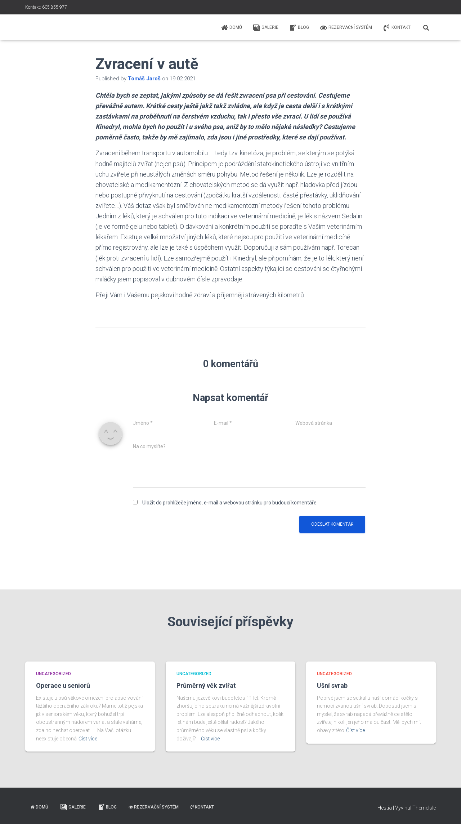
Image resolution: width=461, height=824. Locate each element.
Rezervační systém (346, 27)
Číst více (88, 738)
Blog (299, 27)
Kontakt (397, 27)
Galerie (265, 27)
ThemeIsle (424, 808)
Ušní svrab (332, 685)
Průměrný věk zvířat (206, 685)
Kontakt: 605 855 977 (46, 7)
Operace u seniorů (63, 685)
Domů (231, 27)
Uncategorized (53, 673)
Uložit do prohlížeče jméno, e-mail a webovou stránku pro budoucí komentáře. (230, 502)
